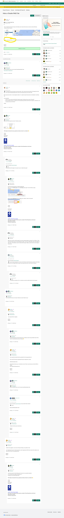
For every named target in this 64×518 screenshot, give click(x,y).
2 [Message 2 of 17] (6, 151)
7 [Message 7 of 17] (12, 341)
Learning (36, 1)
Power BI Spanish (14, 165)
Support (40, 1)
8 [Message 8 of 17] (12, 372)
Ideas (25, 1)
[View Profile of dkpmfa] (7, 87)
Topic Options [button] (37, 15)
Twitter (8, 145)
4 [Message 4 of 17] (10, 498)
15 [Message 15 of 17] (10, 246)
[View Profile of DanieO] (11, 254)
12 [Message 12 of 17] (8, 170)
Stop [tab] (52, 36)
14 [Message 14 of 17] (12, 283)
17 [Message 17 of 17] (6, 107)
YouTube (12, 145)
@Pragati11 (10, 296)
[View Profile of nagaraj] (7, 19)
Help (56, 3)
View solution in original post (8, 70)
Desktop (28, 10)
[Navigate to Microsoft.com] (5, 1)
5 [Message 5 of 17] (8, 301)
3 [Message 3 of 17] (8, 457)
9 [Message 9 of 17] (6, 73)
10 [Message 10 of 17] (12, 432)
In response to (6, 65)
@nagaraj (8, 68)
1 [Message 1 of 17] (6, 54)
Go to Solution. (23, 48)
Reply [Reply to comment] (38, 75)
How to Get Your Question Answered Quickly (50, 43)
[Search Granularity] (36, 5)
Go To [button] (59, 3)
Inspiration (21, 1)
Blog (10, 145)
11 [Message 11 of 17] (12, 410)
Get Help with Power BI (20, 10)
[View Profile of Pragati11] (9, 115)
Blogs (33, 1)
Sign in (53, 3)
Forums (18, 1)
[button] (32, 15)
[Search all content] (50, 5)
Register (50, 3)
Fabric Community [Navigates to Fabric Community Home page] (12, 1)
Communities (29, 1)
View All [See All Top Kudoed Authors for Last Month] (44, 81)
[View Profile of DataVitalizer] (9, 62)
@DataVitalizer (12, 314)
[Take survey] (46, 35)
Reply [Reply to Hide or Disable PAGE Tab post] (38, 54)
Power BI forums (6, 10)
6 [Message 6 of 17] (10, 323)
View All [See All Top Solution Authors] (44, 63)
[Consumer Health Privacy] (14, 515)
